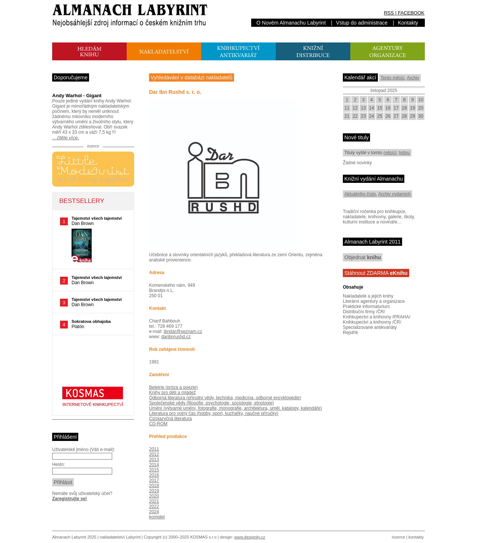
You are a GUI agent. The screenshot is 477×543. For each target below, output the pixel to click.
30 (420, 116)
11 (346, 108)
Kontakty (408, 23)
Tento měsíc (392, 77)
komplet (157, 517)
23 (363, 116)
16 (387, 108)
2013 (154, 459)
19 (412, 108)
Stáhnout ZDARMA (376, 273)
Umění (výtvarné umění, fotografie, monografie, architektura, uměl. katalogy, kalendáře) (235, 408)
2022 (154, 506)
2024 (154, 511)
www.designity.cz (249, 537)
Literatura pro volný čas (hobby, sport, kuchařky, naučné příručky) (213, 413)
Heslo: (58, 464)
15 (379, 108)
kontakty (416, 537)
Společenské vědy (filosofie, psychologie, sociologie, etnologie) (211, 403)
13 (363, 108)
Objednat (362, 257)
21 (346, 116)
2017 (154, 480)
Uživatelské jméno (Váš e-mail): (83, 449)
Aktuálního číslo (360, 194)
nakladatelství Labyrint (120, 537)
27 (396, 116)
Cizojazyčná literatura (170, 418)
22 (355, 116)
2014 (154, 464)
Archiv (413, 77)
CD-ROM (158, 423)
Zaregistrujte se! (69, 498)
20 (420, 108)
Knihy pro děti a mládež (172, 392)
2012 (154, 454)
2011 (154, 449)
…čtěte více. (65, 137)
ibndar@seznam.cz (183, 331)
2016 (154, 475)
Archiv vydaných (394, 194)
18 (404, 108)
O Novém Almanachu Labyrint (291, 23)
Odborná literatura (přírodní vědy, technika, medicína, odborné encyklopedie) (225, 397)
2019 (154, 490)
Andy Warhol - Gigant (76, 95)
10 (420, 99)
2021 (154, 501)
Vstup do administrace (362, 23)
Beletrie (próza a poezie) (173, 387)
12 (355, 108)
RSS (389, 13)
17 (396, 108)
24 (371, 116)
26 (387, 116)
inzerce (398, 537)
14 (371, 108)
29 (412, 116)
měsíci (390, 152)
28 (404, 116)
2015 (154, 470)
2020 (154, 496)
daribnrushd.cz (176, 336)
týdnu (404, 152)
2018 (154, 485)
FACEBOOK (411, 13)
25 (379, 116)
